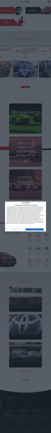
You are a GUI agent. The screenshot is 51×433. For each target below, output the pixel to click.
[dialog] (25, 217)
